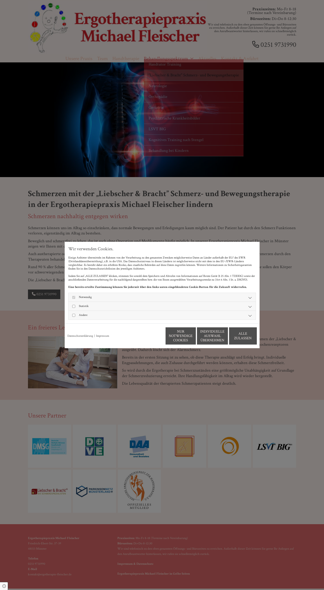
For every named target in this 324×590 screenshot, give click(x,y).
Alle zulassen (235, 336)
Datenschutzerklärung (80, 336)
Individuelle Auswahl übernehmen (192, 336)
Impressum (102, 336)
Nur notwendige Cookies (148, 335)
